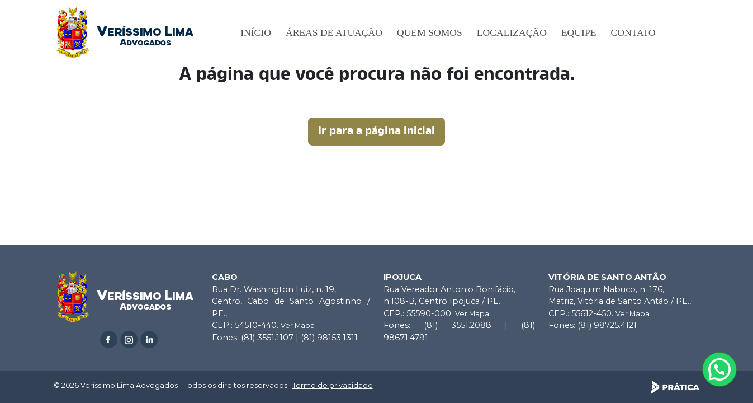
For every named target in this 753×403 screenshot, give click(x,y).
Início (255, 32)
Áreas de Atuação (334, 32)
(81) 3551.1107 (267, 337)
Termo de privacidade (332, 385)
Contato (632, 32)
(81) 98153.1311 (329, 337)
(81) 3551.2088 (457, 325)
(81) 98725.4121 (607, 325)
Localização (512, 32)
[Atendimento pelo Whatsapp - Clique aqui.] (719, 369)
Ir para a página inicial (376, 131)
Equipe (578, 32)
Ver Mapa (298, 325)
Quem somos (429, 32)
